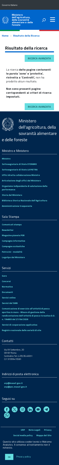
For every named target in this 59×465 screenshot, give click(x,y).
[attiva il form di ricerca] (43, 20)
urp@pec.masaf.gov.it (15, 386)
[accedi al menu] (52, 19)
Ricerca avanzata (39, 58)
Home (5, 35)
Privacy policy (23, 457)
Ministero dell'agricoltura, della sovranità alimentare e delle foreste (22, 19)
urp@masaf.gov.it (13, 383)
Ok (9, 457)
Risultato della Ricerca (26, 35)
